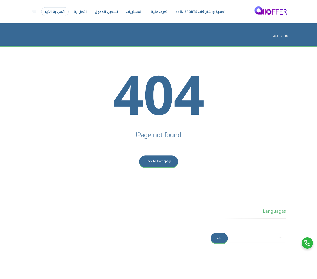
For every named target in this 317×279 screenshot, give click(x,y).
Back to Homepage (159, 161)
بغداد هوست (206, 267)
